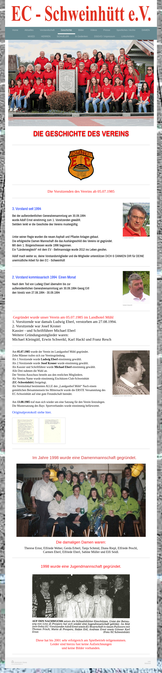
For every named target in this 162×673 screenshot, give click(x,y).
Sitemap (25, 662)
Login (149, 661)
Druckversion (16, 662)
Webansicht (148, 663)
